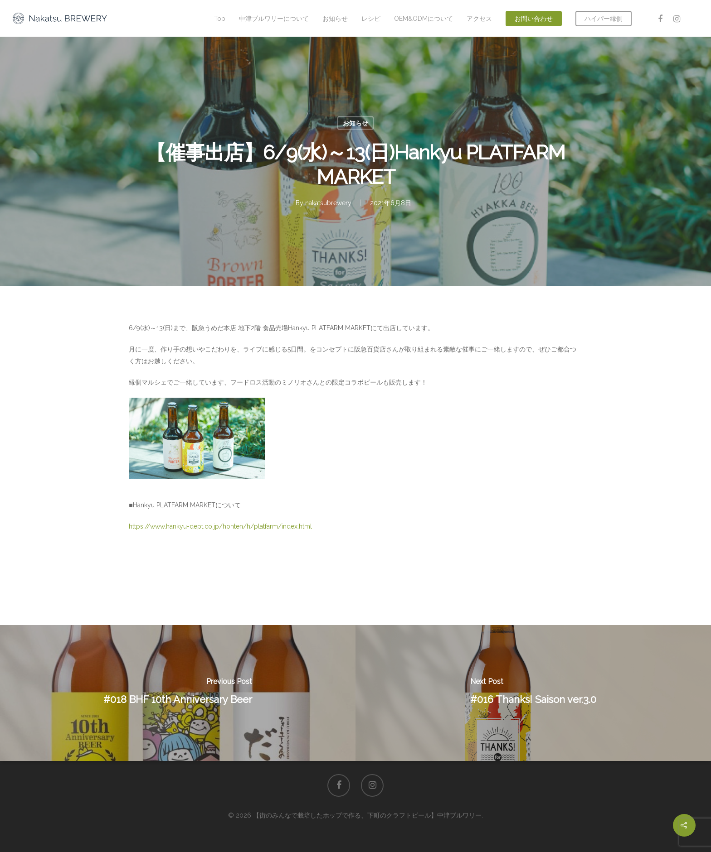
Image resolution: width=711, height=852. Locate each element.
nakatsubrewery (328, 203)
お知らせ (335, 18)
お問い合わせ (534, 18)
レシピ (370, 18)
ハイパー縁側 (603, 18)
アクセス (479, 18)
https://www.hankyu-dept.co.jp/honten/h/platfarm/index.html (220, 526)
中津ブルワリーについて (274, 18)
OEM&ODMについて (423, 18)
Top (219, 18)
